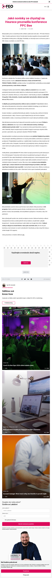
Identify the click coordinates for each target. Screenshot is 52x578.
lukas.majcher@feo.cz (15, 558)
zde (11, 567)
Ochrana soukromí (5, 529)
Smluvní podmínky (13, 529)
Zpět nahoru (47, 279)
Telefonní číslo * (5, 513)
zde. (23, 234)
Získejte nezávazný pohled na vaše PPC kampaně (25, 1)
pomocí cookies (40, 564)
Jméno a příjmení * (5, 508)
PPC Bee (20, 38)
